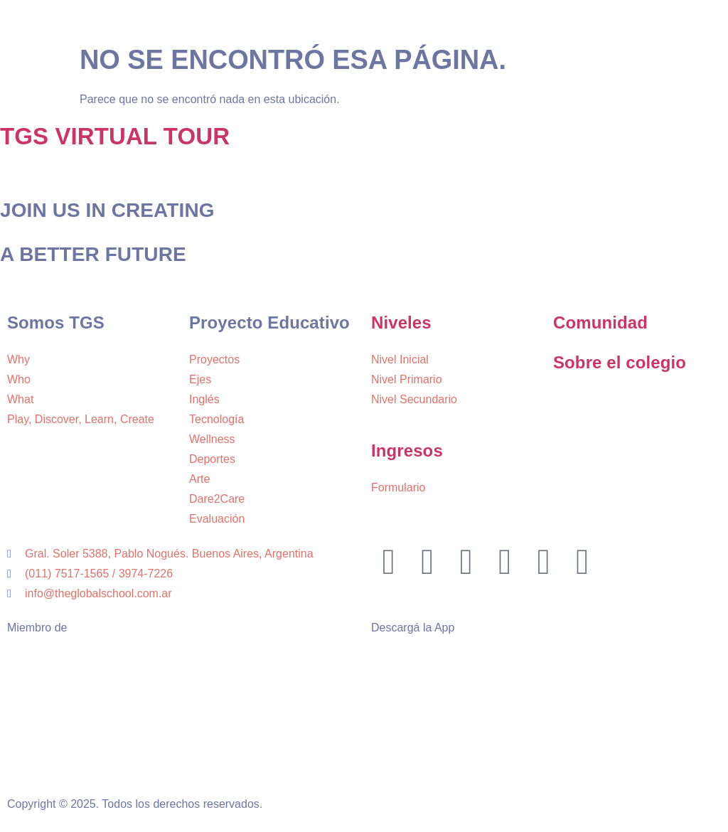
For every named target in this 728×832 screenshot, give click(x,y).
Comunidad (600, 322)
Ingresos (407, 450)
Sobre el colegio (619, 362)
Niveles (401, 322)
